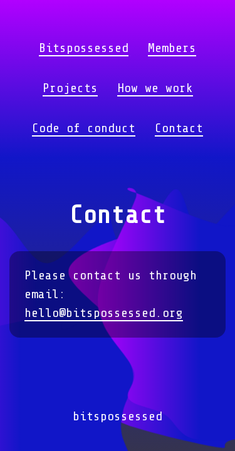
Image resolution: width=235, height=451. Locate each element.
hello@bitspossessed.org (103, 313)
